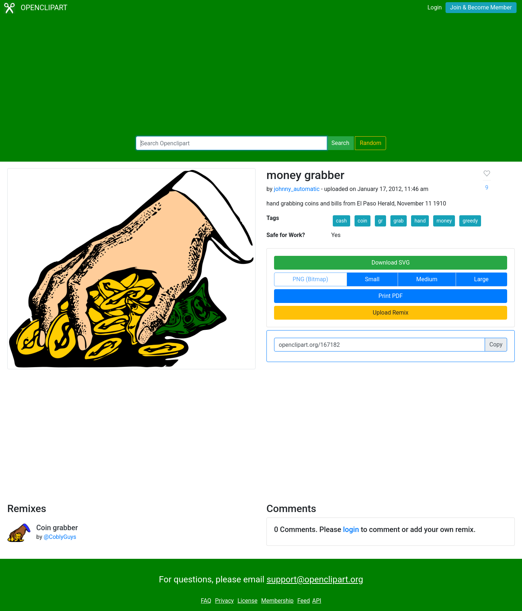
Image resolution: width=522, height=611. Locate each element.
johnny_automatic (296, 189)
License (247, 600)
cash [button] (341, 221)
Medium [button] (426, 279)
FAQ (206, 600)
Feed (303, 600)
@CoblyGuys (60, 536)
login (351, 529)
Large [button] (481, 279)
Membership (277, 600)
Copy (495, 344)
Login (434, 7)
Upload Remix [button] (390, 312)
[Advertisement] (261, 76)
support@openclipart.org (314, 579)
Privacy (224, 600)
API (316, 600)
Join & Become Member (481, 7)
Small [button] (372, 279)
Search (340, 143)
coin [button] (362, 221)
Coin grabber (57, 527)
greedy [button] (470, 221)
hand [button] (420, 221)
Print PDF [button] (390, 295)
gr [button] (380, 221)
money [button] (444, 221)
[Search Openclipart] (231, 143)
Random (370, 143)
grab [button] (399, 221)
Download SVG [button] (391, 262)
